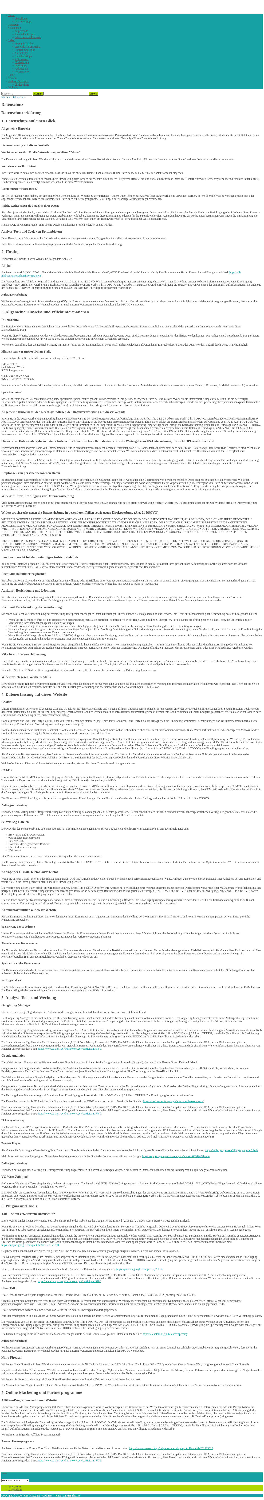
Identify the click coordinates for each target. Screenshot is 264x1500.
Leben (11, 40)
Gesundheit (14, 27)
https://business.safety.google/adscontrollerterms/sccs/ (173, 1101)
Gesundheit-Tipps (25, 34)
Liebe (11, 74)
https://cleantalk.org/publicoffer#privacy (165, 1333)
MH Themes (73, 1495)
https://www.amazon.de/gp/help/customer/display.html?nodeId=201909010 (171, 1448)
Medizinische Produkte (28, 37)
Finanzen (13, 24)
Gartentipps (21, 52)
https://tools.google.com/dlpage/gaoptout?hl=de (231, 1150)
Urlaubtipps (22, 68)
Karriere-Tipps (23, 21)
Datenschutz (15, 1489)
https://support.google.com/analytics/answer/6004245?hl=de (176, 1156)
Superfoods (21, 30)
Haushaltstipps (23, 56)
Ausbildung (21, 18)
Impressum (14, 1486)
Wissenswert (22, 71)
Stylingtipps (22, 84)
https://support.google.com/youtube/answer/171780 (30, 1245)
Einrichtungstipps (25, 49)
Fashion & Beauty (18, 81)
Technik (12, 78)
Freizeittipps (22, 62)
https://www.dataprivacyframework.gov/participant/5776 (69, 1460)
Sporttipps (21, 65)
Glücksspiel (22, 59)
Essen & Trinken (24, 43)
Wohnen (13, 87)
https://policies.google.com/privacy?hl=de (139, 1269)
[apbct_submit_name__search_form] (93, 94)
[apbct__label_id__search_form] (66, 94)
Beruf (11, 15)
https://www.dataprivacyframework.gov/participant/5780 (69, 1048)
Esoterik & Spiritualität (28, 46)
